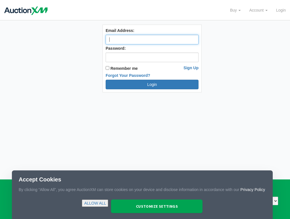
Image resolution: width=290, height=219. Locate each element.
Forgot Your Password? (128, 75)
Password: (116, 48)
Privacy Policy (252, 189)
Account (258, 10)
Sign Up (191, 68)
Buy (235, 10)
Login (281, 10)
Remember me (122, 68)
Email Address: (120, 30)
